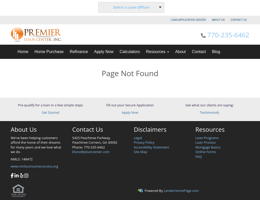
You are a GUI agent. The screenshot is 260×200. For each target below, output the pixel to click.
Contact (199, 51)
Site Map (140, 151)
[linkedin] (16, 176)
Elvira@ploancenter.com (91, 151)
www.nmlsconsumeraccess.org (34, 166)
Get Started (50, 112)
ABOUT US (218, 20)
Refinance (79, 51)
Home (23, 51)
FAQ (199, 156)
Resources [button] (157, 51)
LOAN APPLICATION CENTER (188, 20)
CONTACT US (239, 20)
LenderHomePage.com (181, 191)
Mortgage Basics (208, 147)
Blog (216, 51)
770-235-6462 (228, 34)
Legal (138, 138)
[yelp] (21, 176)
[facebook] (12, 176)
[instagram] (26, 176)
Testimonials (209, 112)
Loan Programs (207, 138)
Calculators (130, 51)
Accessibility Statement (151, 147)
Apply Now (103, 51)
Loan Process (206, 142)
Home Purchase (49, 51)
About (180, 51)
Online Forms (206, 151)
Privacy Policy (144, 142)
